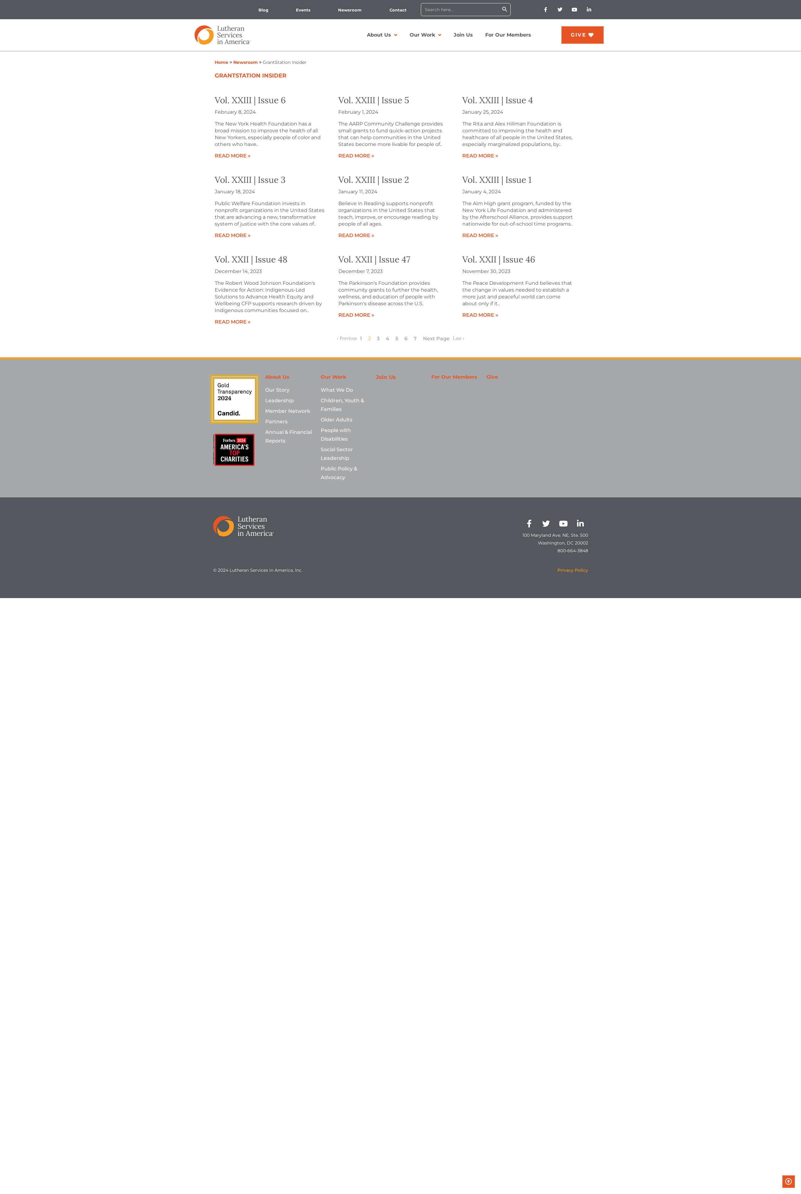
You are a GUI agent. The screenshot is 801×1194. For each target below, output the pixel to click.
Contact (398, 9)
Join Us (463, 35)
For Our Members (508, 35)
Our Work (425, 35)
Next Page (436, 338)
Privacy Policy (572, 570)
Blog (263, 9)
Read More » (233, 156)
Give (492, 377)
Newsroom (350, 9)
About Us (382, 35)
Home (221, 62)
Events (303, 9)
